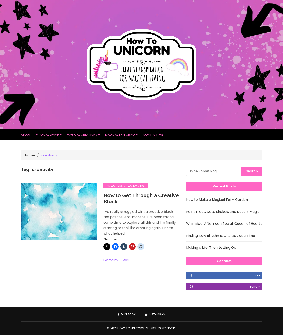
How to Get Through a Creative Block (141, 199)
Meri (126, 260)
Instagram (155, 314)
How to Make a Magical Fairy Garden (217, 199)
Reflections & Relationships (125, 186)
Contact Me (153, 135)
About (26, 135)
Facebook (126, 314)
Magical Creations (82, 135)
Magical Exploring (120, 135)
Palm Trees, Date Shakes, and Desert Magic (223, 211)
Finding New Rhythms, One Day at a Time (220, 235)
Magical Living (47, 135)
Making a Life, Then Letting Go (211, 247)
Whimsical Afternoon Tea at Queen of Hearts (224, 223)
